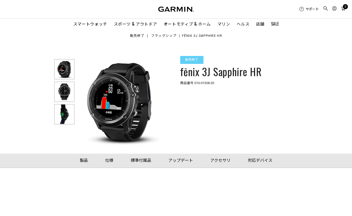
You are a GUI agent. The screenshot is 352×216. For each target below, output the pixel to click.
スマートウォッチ (90, 24)
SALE (275, 24)
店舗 (260, 24)
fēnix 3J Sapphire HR (202, 36)
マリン (223, 24)
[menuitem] (309, 9)
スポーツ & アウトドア (135, 24)
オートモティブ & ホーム (187, 24)
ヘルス (243, 24)
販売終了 (137, 36)
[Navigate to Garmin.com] (176, 9)
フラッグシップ (164, 36)
